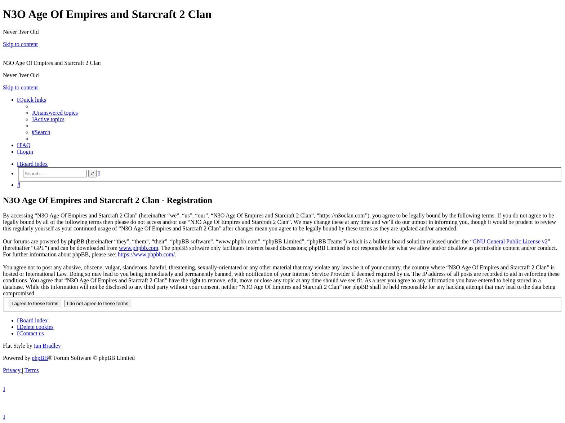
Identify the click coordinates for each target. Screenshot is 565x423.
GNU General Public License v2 (510, 241)
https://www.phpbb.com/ (146, 254)
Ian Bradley (47, 346)
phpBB (40, 358)
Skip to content (20, 44)
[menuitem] (55, 113)
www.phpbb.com (138, 248)
